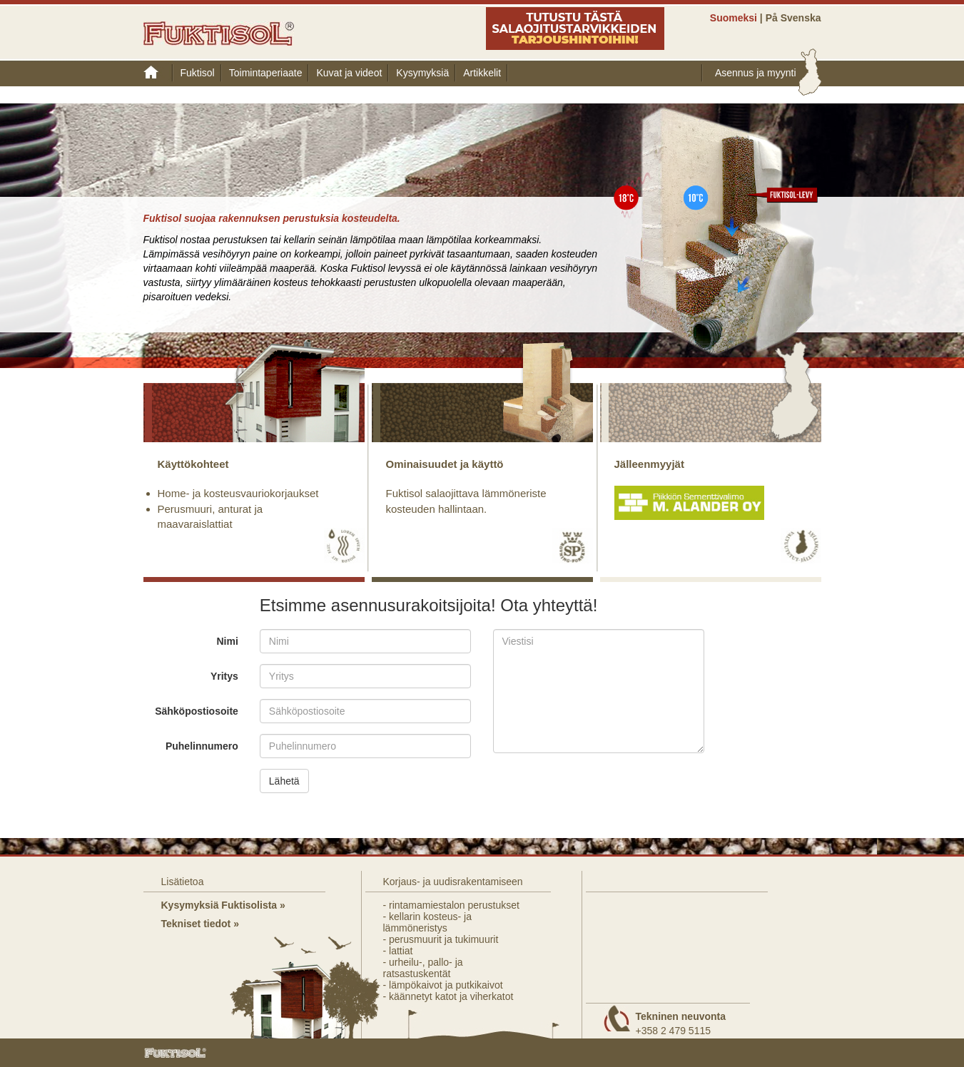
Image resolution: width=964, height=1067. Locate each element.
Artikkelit (482, 72)
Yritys (224, 676)
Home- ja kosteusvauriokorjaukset (238, 493)
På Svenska (793, 18)
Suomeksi (733, 18)
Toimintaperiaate (266, 72)
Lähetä (284, 781)
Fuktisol (198, 72)
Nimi (227, 641)
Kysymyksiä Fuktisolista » (223, 905)
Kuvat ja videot (349, 72)
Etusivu (158, 73)
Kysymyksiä (422, 72)
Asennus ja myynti (755, 72)
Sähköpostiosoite (196, 711)
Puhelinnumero (202, 746)
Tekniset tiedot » (200, 923)
